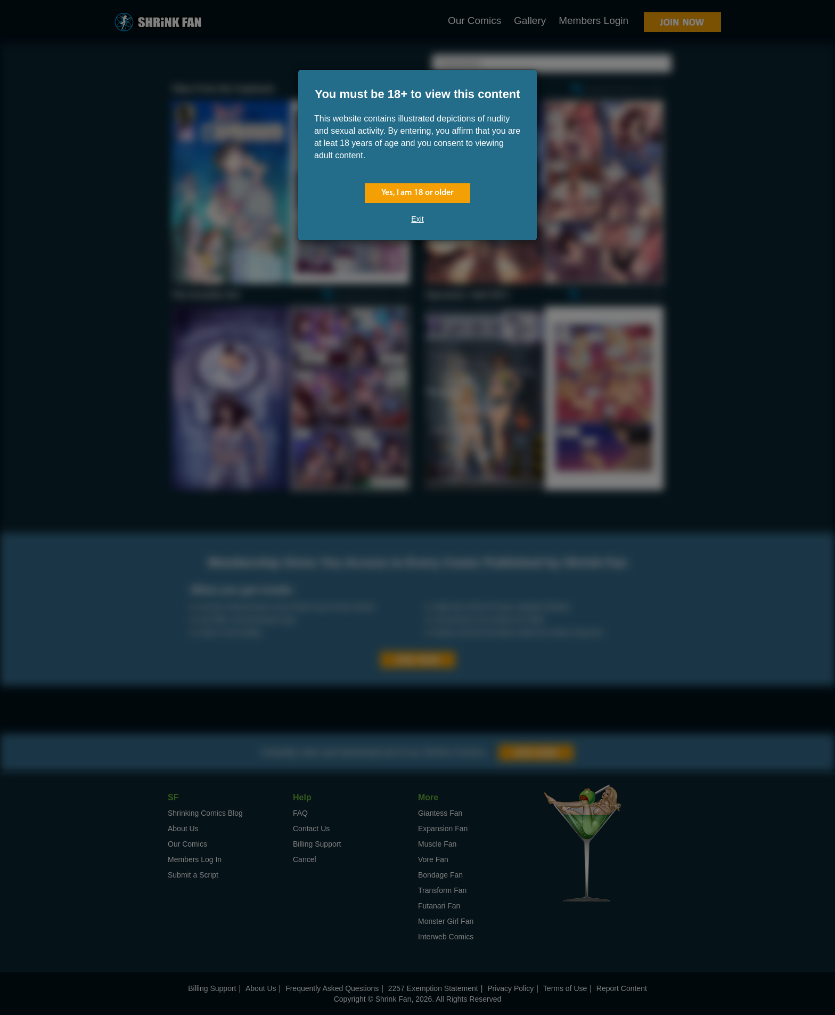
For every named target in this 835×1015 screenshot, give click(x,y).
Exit (417, 219)
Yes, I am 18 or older (417, 193)
